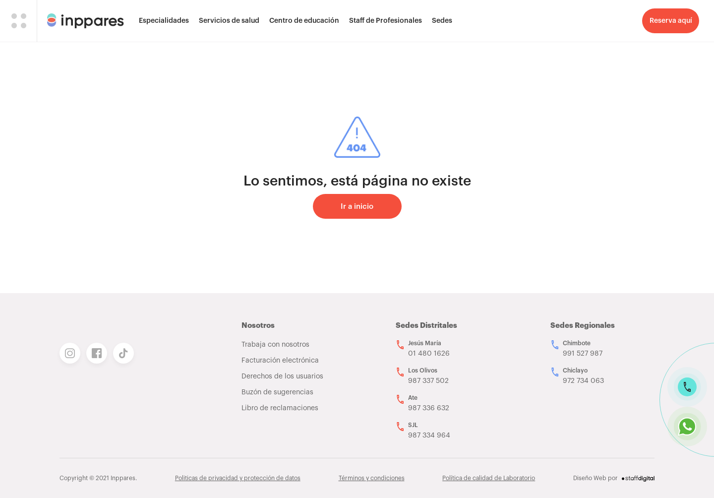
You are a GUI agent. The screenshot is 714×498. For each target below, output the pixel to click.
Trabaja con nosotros (275, 344)
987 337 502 (428, 380)
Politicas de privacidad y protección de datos (237, 478)
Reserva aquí (671, 20)
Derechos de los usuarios (282, 376)
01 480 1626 (429, 353)
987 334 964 (429, 435)
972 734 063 (583, 380)
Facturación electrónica (280, 360)
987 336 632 (428, 408)
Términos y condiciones (372, 478)
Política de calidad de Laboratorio (488, 478)
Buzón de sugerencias (277, 392)
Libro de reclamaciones (279, 408)
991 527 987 (582, 353)
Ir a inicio (357, 206)
